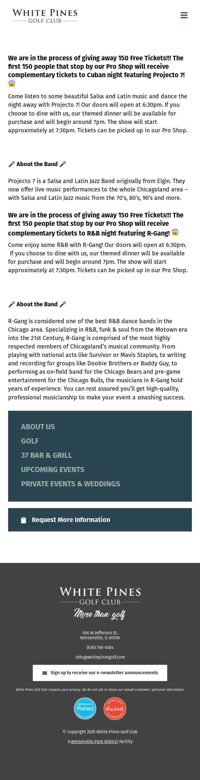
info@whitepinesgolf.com (100, 657)
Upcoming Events (52, 470)
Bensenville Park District (94, 742)
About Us (38, 427)
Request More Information (64, 520)
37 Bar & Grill (46, 456)
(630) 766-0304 (100, 648)
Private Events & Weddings (70, 484)
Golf (30, 441)
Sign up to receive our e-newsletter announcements (100, 673)
